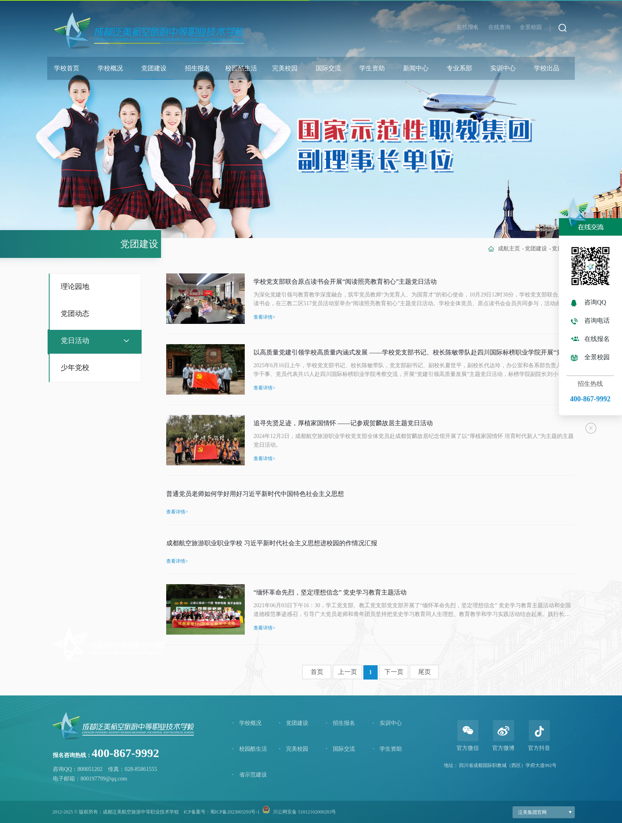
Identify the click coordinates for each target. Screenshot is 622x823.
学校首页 (66, 68)
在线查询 (499, 27)
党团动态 (75, 314)
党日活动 (75, 341)
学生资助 (372, 68)
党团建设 (154, 68)
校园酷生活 (241, 68)
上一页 (347, 671)
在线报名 (468, 27)
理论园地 (75, 286)
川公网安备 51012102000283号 (304, 812)
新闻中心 (415, 68)
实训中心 (503, 68)
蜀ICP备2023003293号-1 (235, 812)
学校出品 (546, 68)
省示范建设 (249, 775)
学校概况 (110, 68)
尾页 (424, 671)
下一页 (393, 671)
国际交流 (328, 68)
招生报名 (197, 68)
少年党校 (75, 368)
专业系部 (459, 68)
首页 (317, 671)
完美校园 (285, 68)
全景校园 (531, 27)
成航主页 (509, 249)
